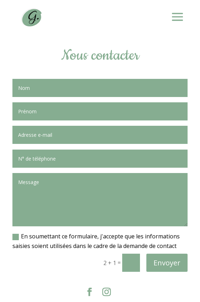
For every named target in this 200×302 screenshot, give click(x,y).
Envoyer (166, 263)
